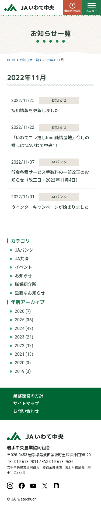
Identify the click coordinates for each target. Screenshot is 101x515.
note (56, 486)
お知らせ (23, 275)
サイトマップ (26, 403)
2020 (20, 362)
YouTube (33, 486)
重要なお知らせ (30, 293)
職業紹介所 (25, 284)
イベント (23, 267)
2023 (20, 337)
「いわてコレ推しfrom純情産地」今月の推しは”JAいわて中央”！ (50, 141)
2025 (20, 319)
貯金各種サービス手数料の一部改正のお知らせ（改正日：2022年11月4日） (50, 176)
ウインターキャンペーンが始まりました (50, 207)
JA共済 (22, 258)
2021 (20, 354)
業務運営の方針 (28, 396)
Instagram (10, 486)
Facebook (22, 486)
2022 (20, 345)
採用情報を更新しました (35, 110)
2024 (20, 328)
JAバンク (24, 250)
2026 (20, 311)
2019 (20, 371)
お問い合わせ (26, 411)
